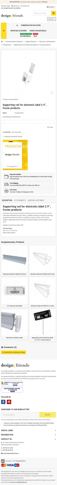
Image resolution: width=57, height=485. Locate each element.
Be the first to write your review (13, 352)
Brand (4, 113)
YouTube (9, 402)
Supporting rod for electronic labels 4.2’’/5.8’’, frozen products (42, 339)
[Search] (44, 13)
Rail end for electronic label (14, 337)
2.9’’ (22, 225)
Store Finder (5, 6)
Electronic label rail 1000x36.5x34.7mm (42, 274)
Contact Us (25, 6)
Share (50, 127)
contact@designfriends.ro (11, 453)
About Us (15, 6)
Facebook (3, 402)
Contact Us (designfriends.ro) (18, 482)
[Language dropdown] (51, 7)
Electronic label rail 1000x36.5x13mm (14, 274)
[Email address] (20, 414)
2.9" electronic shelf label (14, 306)
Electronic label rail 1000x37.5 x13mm (42, 306)
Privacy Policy (42, 425)
